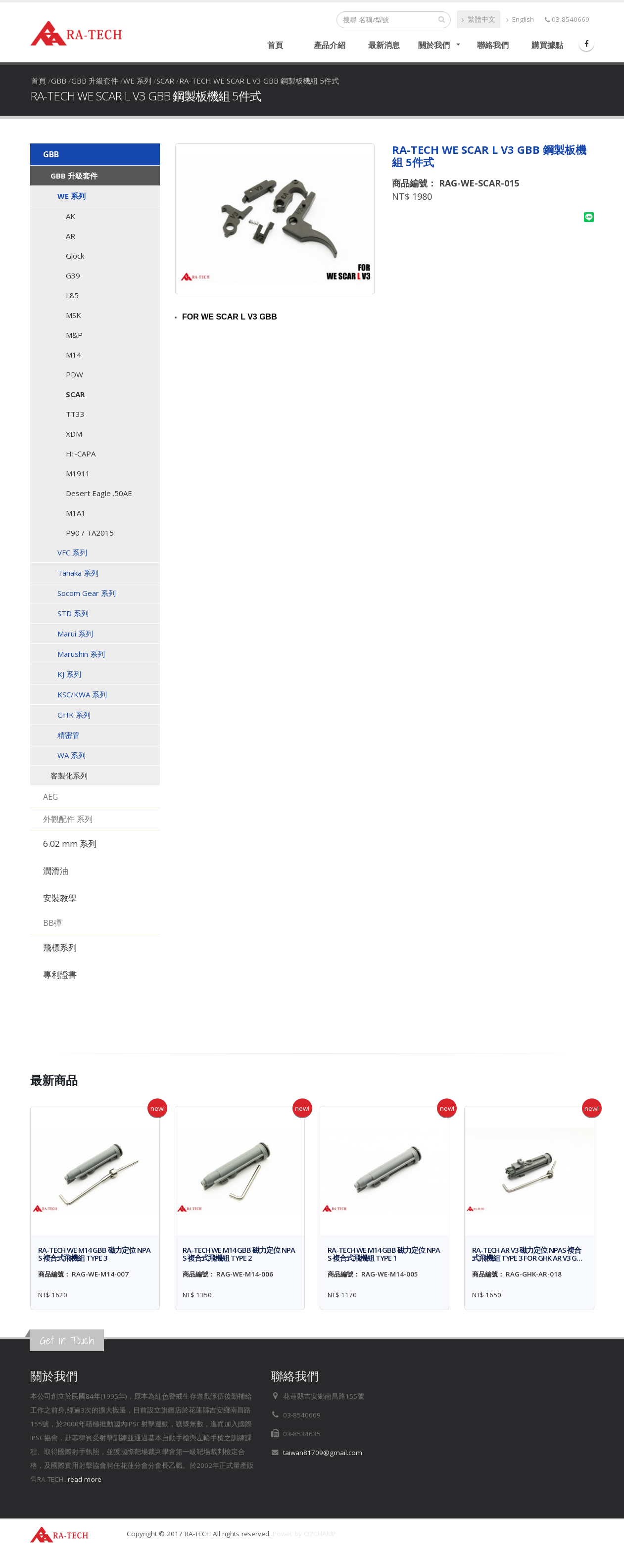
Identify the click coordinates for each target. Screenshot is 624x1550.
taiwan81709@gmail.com (322, 1452)
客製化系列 (69, 775)
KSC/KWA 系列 (82, 694)
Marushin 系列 (81, 654)
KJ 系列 (69, 674)
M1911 (78, 473)
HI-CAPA (81, 453)
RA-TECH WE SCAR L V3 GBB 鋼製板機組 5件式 (259, 81)
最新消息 (384, 45)
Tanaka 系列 (77, 573)
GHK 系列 (74, 715)
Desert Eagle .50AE (99, 493)
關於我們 (434, 45)
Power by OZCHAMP (304, 1533)
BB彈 (52, 922)
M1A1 (76, 513)
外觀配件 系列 (68, 819)
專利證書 (60, 974)
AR (70, 236)
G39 (73, 275)
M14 (73, 355)
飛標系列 (60, 947)
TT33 (75, 414)
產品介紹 (329, 45)
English (520, 19)
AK (70, 216)
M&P (74, 335)
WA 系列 (71, 755)
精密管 (68, 735)
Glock (75, 256)
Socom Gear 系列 (86, 593)
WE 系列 (137, 81)
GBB (58, 81)
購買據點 (547, 45)
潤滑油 (55, 870)
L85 (72, 295)
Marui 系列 (75, 633)
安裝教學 (60, 898)
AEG (50, 796)
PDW (74, 374)
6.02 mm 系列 (69, 843)
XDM (74, 434)
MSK (73, 315)
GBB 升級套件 (94, 81)
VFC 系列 (72, 552)
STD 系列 (73, 613)
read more (84, 1479)
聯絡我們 (493, 45)
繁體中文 (478, 19)
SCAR (165, 81)
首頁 (275, 45)
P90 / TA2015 (90, 533)
